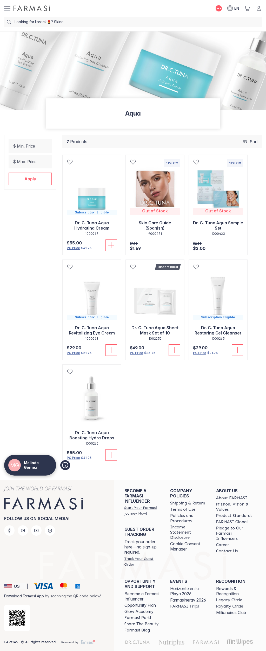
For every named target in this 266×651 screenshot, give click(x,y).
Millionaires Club (231, 612)
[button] (30, 179)
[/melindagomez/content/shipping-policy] (187, 503)
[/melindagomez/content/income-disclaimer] (188, 532)
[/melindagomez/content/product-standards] (234, 515)
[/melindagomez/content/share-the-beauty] (141, 624)
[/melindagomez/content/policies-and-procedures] (188, 518)
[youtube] (36, 530)
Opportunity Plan (140, 605)
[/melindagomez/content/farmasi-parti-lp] (137, 617)
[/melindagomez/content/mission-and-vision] (234, 507)
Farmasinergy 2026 (188, 600)
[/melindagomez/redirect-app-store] (17, 618)
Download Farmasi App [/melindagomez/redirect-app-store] (24, 596)
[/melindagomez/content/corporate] (232, 521)
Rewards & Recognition (227, 591)
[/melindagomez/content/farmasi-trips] (184, 606)
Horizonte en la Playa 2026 (184, 591)
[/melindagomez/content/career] (222, 544)
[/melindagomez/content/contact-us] (227, 551)
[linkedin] (50, 530)
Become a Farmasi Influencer (141, 596)
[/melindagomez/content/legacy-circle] (229, 600)
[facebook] (9, 530)
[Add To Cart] (111, 245)
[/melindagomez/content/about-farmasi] (231, 498)
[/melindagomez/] (32, 8)
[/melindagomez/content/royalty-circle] (229, 606)
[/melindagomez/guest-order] (142, 561)
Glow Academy (139, 611)
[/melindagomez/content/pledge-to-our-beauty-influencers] (234, 533)
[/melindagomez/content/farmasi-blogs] (137, 630)
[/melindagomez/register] (142, 510)
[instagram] (23, 530)
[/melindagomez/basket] (247, 8)
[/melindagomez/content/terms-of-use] (182, 509)
